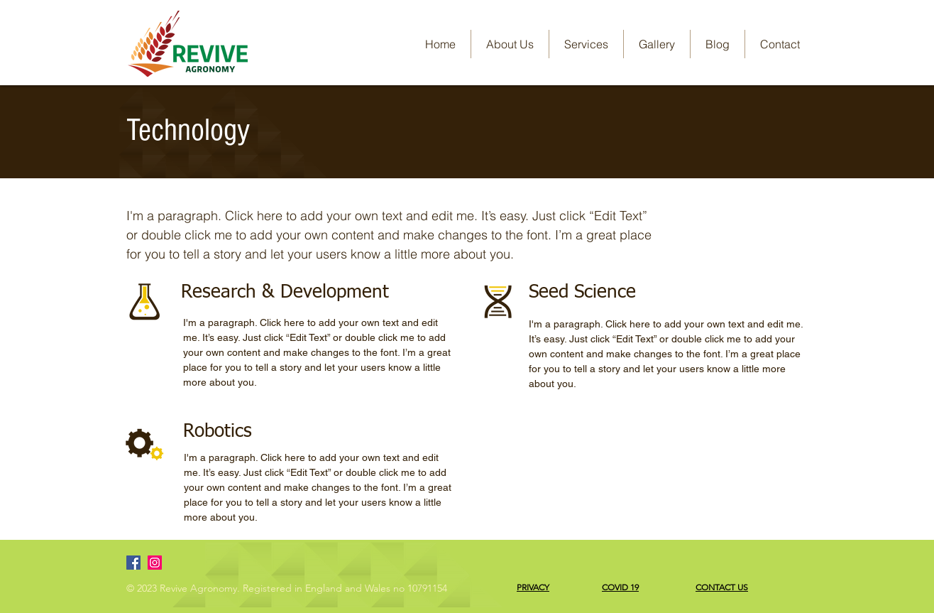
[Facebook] (133, 562)
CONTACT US (722, 587)
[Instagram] (155, 562)
